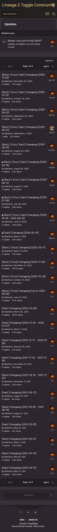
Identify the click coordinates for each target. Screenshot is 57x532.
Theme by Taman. (39, 526)
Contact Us (32, 519)
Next (46, 66)
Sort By (50, 61)
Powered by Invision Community (22, 526)
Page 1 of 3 (28, 66)
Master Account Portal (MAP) (25, 40)
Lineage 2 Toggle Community (27, 5)
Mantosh (9, 81)
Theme (22, 519)
